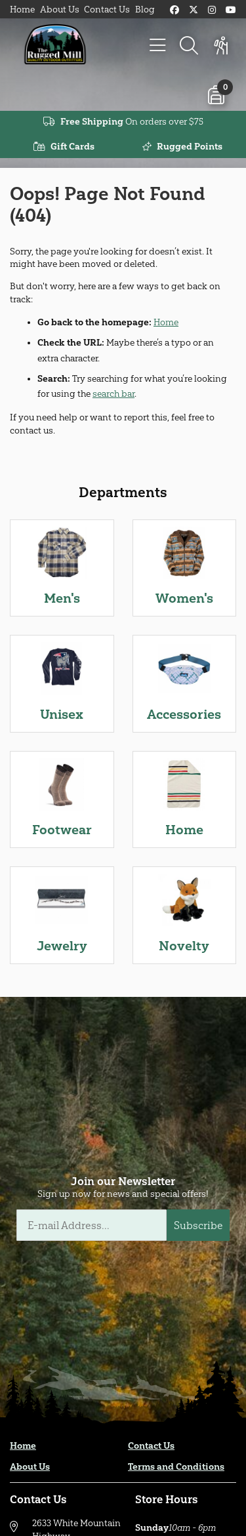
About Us (59, 9)
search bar (113, 393)
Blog (145, 9)
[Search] (189, 46)
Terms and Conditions (176, 1466)
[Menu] (157, 46)
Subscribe (198, 1225)
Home (22, 9)
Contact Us (107, 9)
